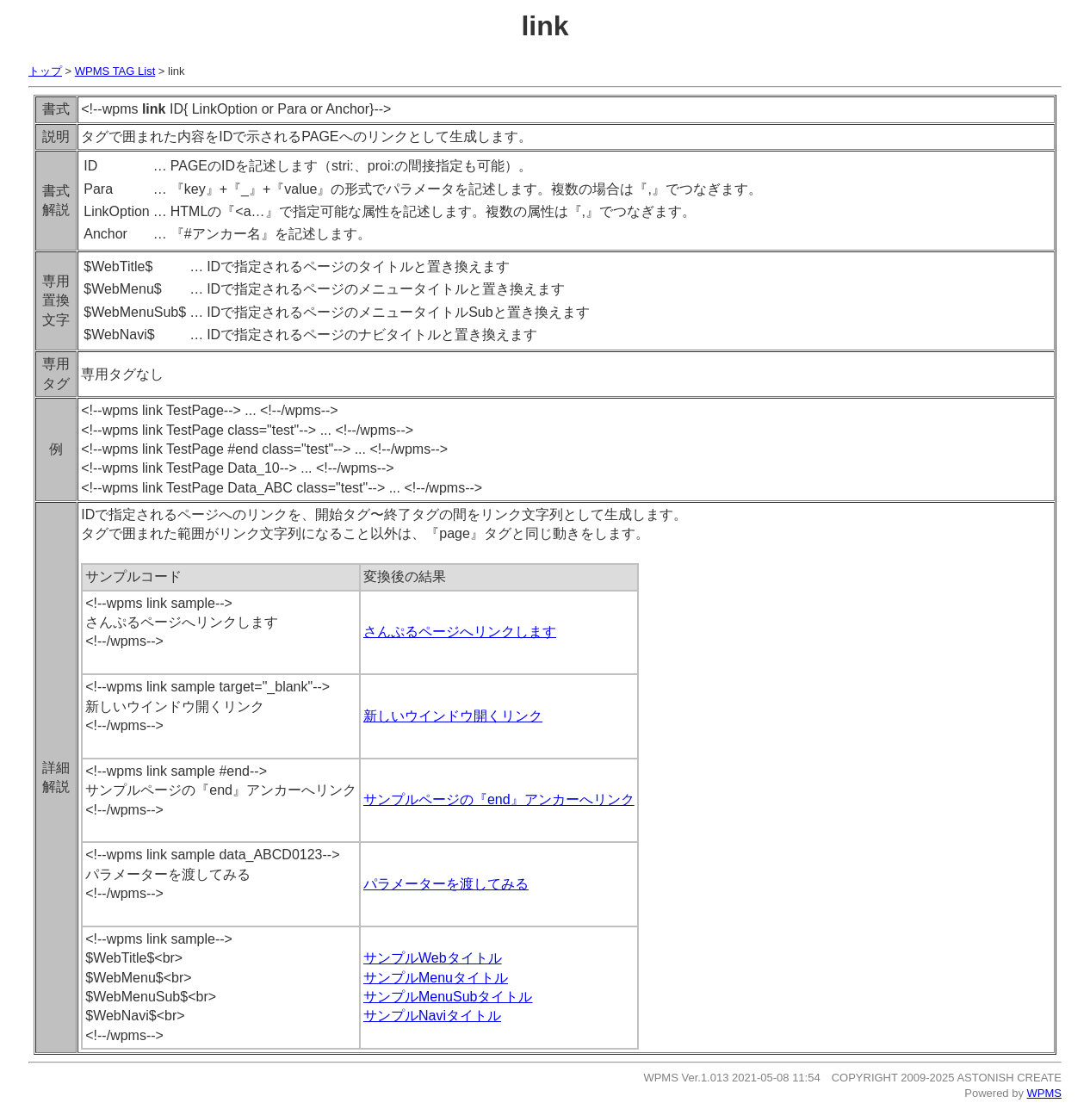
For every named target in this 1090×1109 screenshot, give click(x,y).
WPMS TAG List (115, 71)
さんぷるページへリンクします (459, 631)
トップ (45, 71)
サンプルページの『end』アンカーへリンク (499, 799)
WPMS (1044, 1093)
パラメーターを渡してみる (446, 884)
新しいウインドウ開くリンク (452, 716)
